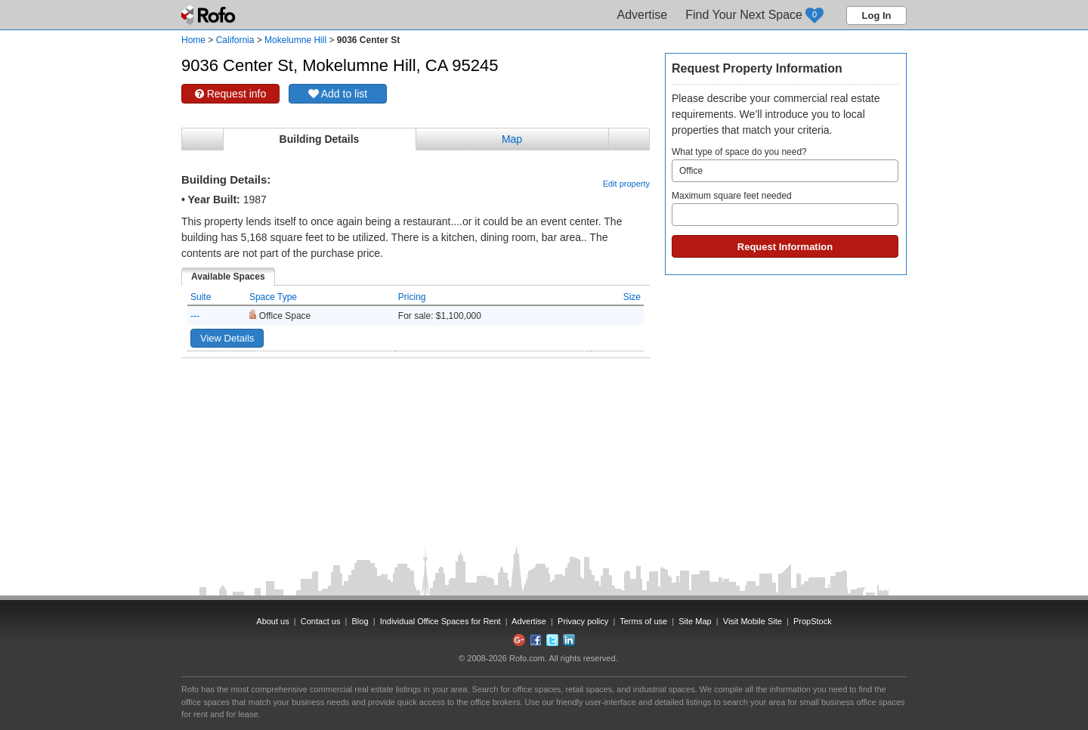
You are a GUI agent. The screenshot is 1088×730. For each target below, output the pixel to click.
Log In (877, 15)
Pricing (412, 297)
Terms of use (643, 621)
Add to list (338, 94)
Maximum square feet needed (785, 208)
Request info (231, 94)
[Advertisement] (415, 396)
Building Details (320, 139)
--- (194, 316)
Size (632, 297)
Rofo (209, 15)
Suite (200, 297)
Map (512, 139)
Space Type (273, 297)
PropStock (812, 621)
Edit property (626, 183)
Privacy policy (583, 621)
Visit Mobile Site (752, 621)
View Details (227, 338)
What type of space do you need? (785, 164)
